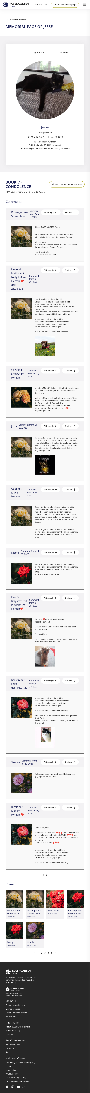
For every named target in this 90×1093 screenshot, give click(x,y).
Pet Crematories (13, 1044)
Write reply (51, 212)
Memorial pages (13, 1009)
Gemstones (11, 1016)
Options (70, 52)
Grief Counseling (13, 1030)
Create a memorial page (65, 4)
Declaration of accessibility (17, 1081)
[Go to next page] (50, 874)
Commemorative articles (16, 1012)
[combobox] (40, 4)
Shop (8, 1052)
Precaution (10, 1034)
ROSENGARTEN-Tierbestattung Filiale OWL (51, 148)
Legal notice (11, 1070)
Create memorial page (15, 1005)
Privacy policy (11, 1074)
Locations (10, 1048)
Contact (9, 1066)
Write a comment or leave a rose (67, 184)
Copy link (51, 52)
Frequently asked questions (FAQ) (20, 1062)
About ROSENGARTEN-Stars (18, 1027)
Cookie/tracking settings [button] (16, 1077)
